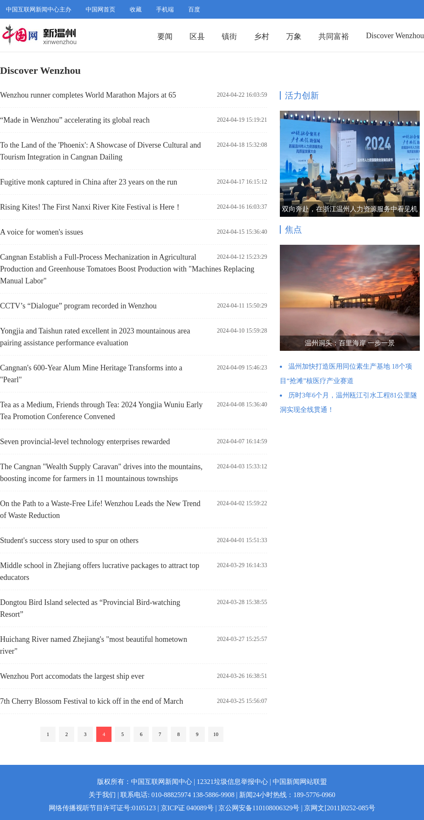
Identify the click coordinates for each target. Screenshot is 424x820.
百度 (194, 9)
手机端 (165, 9)
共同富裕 (333, 36)
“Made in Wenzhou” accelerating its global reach (75, 120)
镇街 (229, 36)
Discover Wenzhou (395, 35)
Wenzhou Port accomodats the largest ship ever (72, 676)
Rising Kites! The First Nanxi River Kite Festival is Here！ (91, 207)
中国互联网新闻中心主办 (38, 9)
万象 (293, 36)
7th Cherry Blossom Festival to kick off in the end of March (91, 701)
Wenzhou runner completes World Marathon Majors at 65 (88, 95)
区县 (197, 36)
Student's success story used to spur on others (69, 540)
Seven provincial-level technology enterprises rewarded (85, 441)
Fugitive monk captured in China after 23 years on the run (88, 182)
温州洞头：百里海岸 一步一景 (350, 343)
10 (215, 734)
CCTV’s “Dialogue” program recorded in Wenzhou (78, 306)
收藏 (136, 9)
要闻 (165, 36)
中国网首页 (100, 9)
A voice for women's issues (41, 232)
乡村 (261, 36)
